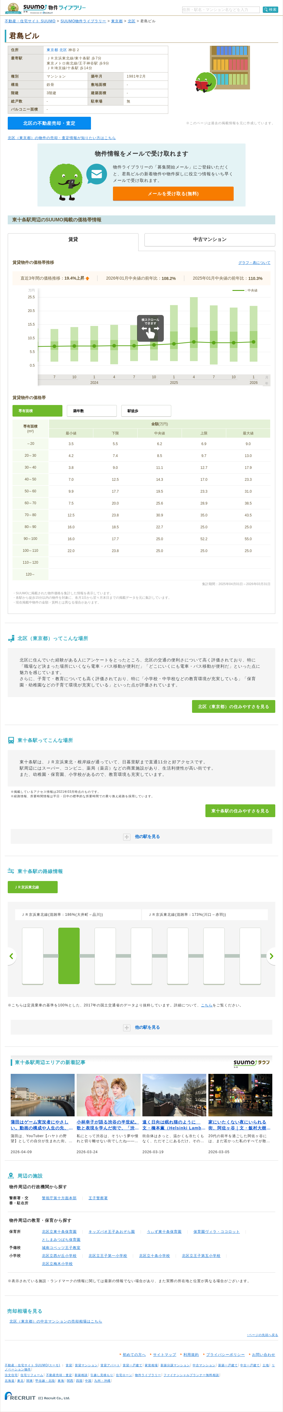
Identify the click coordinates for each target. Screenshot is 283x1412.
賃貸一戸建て (132, 1365)
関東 (29, 1380)
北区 (132, 21)
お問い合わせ (263, 1355)
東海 (61, 1380)
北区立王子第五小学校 (201, 1256)
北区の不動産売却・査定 (49, 123)
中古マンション (204, 1365)
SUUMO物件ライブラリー (83, 21)
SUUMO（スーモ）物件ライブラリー (45, 8)
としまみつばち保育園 (61, 1240)
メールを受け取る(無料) (173, 193)
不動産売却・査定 (59, 1375)
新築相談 (81, 1375)
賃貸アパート (110, 1365)
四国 (79, 1380)
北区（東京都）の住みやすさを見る (233, 706)
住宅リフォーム (32, 1375)
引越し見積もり (101, 1375)
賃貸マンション (86, 1365)
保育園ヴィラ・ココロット (217, 1232)
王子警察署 (98, 1198)
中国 (88, 1380)
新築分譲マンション (175, 1365)
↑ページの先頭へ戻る (262, 1335)
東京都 (117, 21)
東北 (20, 1380)
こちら (207, 1005)
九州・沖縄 (102, 1380)
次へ (270, 956)
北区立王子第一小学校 (108, 1256)
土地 (265, 1365)
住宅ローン (124, 1375)
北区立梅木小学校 (57, 1264)
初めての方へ (134, 1355)
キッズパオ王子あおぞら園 (112, 1232)
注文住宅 (11, 1375)
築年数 (78, 411)
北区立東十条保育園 (59, 1232)
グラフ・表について (254, 263)
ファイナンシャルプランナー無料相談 (191, 1375)
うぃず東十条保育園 (164, 1232)
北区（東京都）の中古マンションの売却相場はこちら (56, 1321)
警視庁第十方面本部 (59, 1198)
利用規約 (191, 1355)
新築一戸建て (228, 1365)
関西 (70, 1380)
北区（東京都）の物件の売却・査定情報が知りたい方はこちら (62, 138)
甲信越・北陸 (45, 1380)
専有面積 (25, 411)
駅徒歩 (133, 411)
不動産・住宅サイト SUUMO (30, 21)
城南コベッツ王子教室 (61, 1248)
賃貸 (69, 1365)
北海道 (10, 1380)
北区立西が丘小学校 (59, 1256)
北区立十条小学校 (154, 1256)
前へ (12, 956)
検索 (273, 9)
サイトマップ (164, 1355)
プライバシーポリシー (225, 1355)
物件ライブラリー (148, 1375)
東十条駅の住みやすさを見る (240, 811)
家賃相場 (151, 1365)
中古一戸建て (250, 1365)
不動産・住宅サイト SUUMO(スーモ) (32, 1365)
